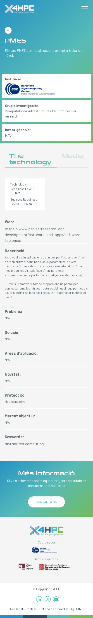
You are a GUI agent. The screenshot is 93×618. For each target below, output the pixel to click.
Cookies (31, 609)
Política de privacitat (54, 609)
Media (72, 155)
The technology (30, 159)
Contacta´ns (46, 502)
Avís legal (16, 609)
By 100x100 (78, 609)
